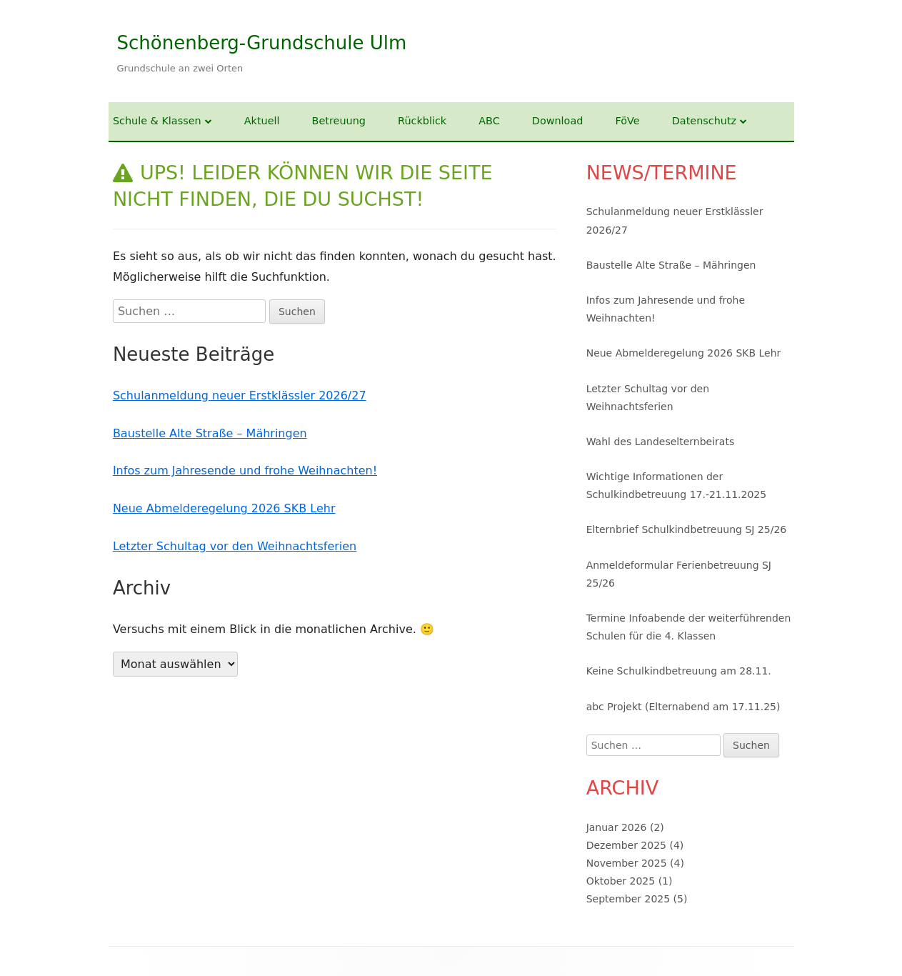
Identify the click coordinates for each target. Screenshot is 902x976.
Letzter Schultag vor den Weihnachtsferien (234, 546)
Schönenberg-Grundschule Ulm (262, 43)
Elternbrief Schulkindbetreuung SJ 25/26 (686, 529)
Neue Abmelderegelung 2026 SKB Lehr (224, 508)
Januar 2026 (616, 827)
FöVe (627, 120)
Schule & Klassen (157, 120)
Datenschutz (704, 120)
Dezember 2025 (626, 845)
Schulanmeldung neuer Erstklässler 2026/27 (239, 395)
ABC (489, 120)
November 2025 (626, 863)
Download (557, 120)
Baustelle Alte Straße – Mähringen (210, 433)
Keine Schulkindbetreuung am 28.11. (678, 671)
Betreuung (339, 120)
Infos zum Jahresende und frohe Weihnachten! (245, 470)
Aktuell (262, 120)
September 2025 (628, 899)
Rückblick (422, 120)
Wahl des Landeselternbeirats (660, 441)
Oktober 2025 (621, 881)
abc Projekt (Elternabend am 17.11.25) (683, 706)
